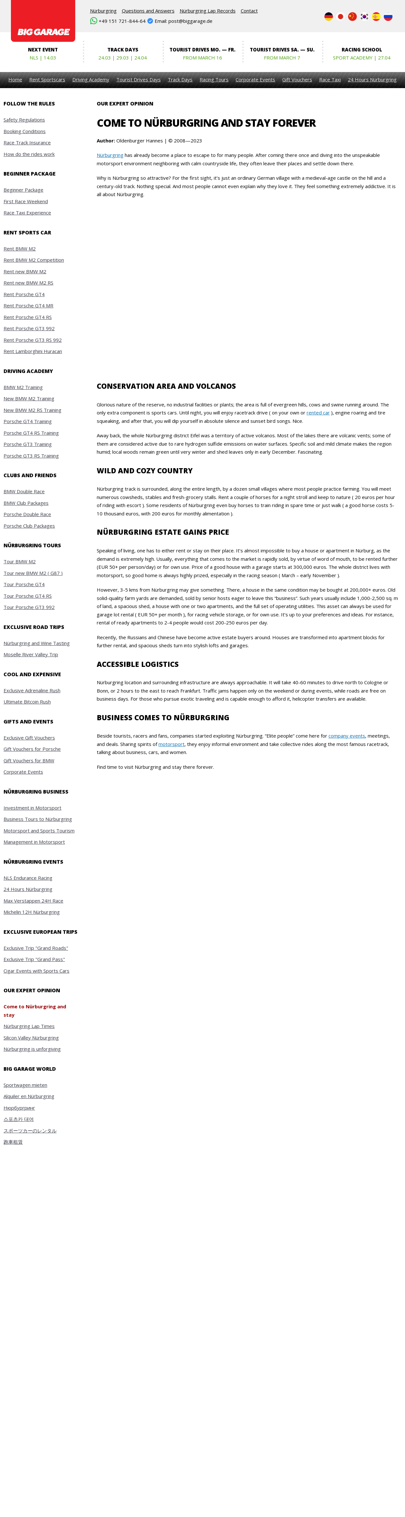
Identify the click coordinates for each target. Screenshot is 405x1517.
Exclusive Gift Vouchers (29, 737)
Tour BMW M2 (20, 561)
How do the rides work (29, 154)
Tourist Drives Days (138, 79)
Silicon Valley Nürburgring (31, 1037)
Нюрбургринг (19, 1107)
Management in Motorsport (34, 842)
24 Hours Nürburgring (372, 79)
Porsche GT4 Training (28, 421)
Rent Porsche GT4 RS (28, 317)
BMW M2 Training (23, 387)
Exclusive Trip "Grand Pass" (34, 959)
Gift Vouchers (297, 79)
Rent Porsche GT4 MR (28, 305)
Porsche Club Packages (29, 525)
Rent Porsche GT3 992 (29, 328)
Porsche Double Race (27, 514)
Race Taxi (330, 79)
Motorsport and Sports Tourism (39, 830)
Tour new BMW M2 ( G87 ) (33, 573)
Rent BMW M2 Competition (34, 260)
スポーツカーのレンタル (30, 1130)
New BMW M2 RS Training (32, 410)
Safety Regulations (24, 119)
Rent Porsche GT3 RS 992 (33, 340)
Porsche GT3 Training (28, 444)
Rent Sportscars (47, 79)
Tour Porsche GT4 (24, 584)
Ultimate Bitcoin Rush (27, 701)
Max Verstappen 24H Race (33, 900)
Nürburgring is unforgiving (32, 1049)
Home (15, 79)
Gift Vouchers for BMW (29, 760)
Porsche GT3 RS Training (31, 455)
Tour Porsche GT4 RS (28, 596)
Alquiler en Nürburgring (29, 1096)
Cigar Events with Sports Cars (36, 970)
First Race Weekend (26, 201)
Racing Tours (214, 79)
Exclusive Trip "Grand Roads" (36, 948)
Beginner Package (23, 189)
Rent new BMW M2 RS (28, 282)
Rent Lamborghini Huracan (33, 351)
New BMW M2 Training (29, 398)
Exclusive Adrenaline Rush (32, 690)
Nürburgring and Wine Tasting (37, 643)
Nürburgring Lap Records (208, 10)
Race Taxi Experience (27, 212)
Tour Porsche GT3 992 (29, 607)
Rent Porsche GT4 (24, 294)
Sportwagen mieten (25, 1085)
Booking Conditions (25, 131)
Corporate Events (255, 79)
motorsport (171, 744)
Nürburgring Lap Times (29, 1026)
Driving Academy (90, 79)
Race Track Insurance (27, 142)
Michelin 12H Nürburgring (32, 912)
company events (346, 735)
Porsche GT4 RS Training (31, 433)
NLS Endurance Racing (28, 878)
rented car (318, 412)
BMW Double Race (24, 491)
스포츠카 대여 (19, 1119)
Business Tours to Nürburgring (38, 819)
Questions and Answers (148, 10)
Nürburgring (103, 10)
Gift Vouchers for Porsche (32, 749)
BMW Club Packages (26, 503)
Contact (249, 10)
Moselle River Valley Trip (31, 654)
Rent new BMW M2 (25, 271)
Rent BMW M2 (20, 248)
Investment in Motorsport (32, 807)
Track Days (180, 79)
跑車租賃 (13, 1142)
